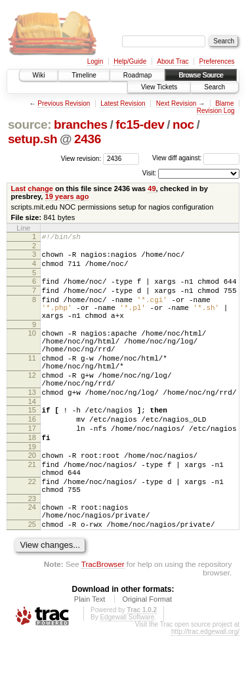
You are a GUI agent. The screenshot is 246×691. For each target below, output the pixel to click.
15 (32, 441)
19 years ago (67, 196)
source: (29, 124)
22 (32, 527)
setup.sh (32, 139)
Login (95, 61)
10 (32, 349)
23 (32, 548)
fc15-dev (139, 124)
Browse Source (200, 75)
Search (214, 87)
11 (32, 380)
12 (32, 401)
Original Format (147, 654)
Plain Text (90, 654)
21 (32, 506)
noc (183, 124)
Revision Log (216, 110)
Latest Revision (122, 103)
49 (151, 188)
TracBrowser (103, 619)
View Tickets (159, 87)
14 (32, 433)
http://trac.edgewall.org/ (205, 686)
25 (32, 577)
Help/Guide (129, 61)
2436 (87, 139)
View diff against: (195, 158)
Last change (32, 188)
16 (32, 453)
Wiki (39, 75)
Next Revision (176, 103)
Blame (224, 103)
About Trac (172, 61)
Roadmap (137, 75)
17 (32, 464)
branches (81, 124)
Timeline (84, 75)
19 (32, 486)
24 (32, 556)
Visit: (149, 173)
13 (32, 422)
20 (32, 495)
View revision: (81, 158)
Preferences (217, 61)
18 (32, 475)
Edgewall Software (127, 672)
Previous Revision (63, 103)
